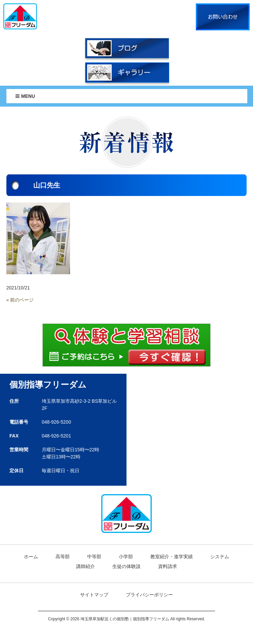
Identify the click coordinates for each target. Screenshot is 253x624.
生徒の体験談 (126, 566)
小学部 (126, 556)
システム (219, 556)
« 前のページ (20, 300)
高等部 (63, 556)
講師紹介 (85, 566)
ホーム (31, 556)
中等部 (94, 556)
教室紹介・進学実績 (171, 556)
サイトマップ (94, 594)
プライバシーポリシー (149, 594)
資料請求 (167, 566)
